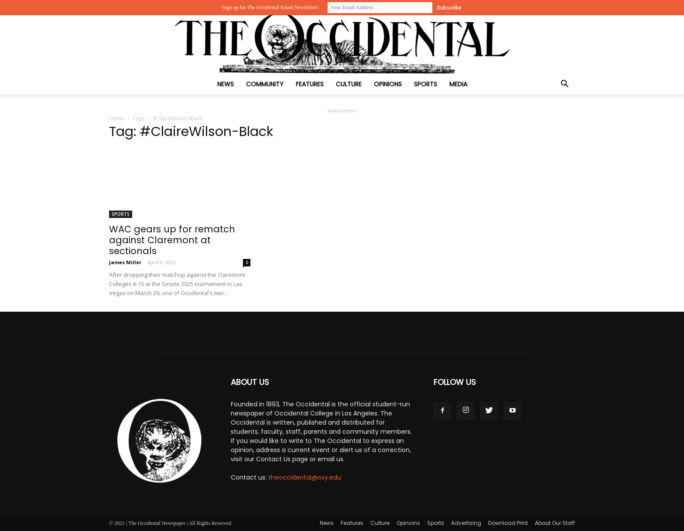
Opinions (388, 84)
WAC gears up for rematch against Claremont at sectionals (172, 240)
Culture (349, 84)
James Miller (125, 262)
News (225, 84)
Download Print (508, 523)
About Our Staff (555, 523)
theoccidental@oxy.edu (304, 477)
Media (458, 84)
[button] (564, 85)
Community (265, 84)
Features (310, 84)
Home (116, 118)
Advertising (466, 523)
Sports (425, 84)
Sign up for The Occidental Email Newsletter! (270, 7)
